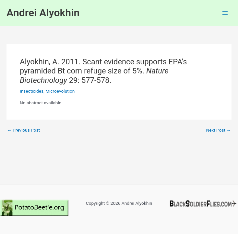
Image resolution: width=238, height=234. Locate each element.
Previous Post (23, 130)
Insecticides (31, 91)
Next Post (218, 130)
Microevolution (60, 91)
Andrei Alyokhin (42, 12)
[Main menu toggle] (225, 13)
